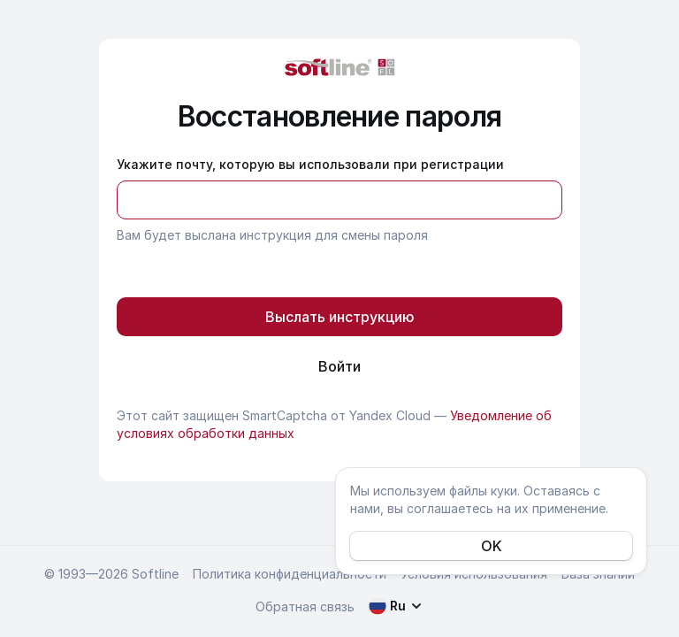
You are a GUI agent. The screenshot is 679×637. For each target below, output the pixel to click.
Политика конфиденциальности (289, 573)
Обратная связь (305, 606)
